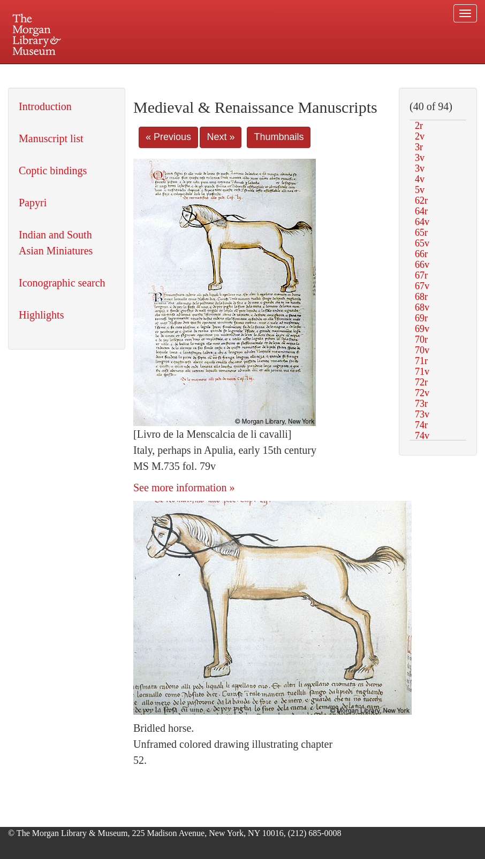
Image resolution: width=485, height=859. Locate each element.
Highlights (41, 315)
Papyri (33, 202)
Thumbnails (279, 136)
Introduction (45, 106)
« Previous (168, 136)
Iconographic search (62, 283)
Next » (220, 136)
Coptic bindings (53, 170)
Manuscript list (51, 138)
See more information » (183, 487)
